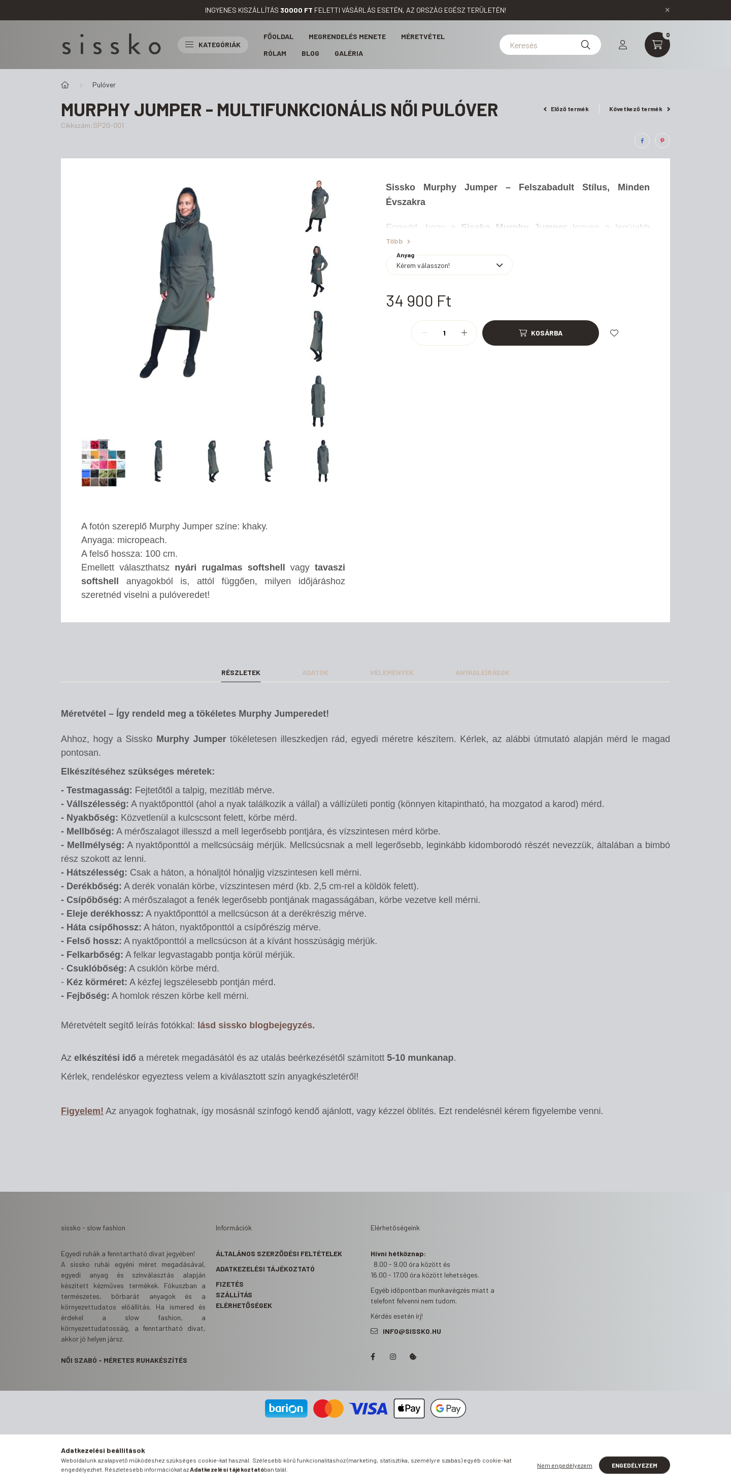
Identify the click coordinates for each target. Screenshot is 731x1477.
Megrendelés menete (347, 36)
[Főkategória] (65, 84)
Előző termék (566, 108)
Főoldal (278, 36)
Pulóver (104, 84)
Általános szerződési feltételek (279, 1253)
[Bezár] (667, 10)
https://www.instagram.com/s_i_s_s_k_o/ (393, 1357)
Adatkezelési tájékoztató (265, 1268)
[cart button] (657, 44)
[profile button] (623, 44)
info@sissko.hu (412, 1331)
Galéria (349, 53)
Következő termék (639, 108)
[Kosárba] (540, 333)
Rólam (274, 53)
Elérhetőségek (244, 1305)
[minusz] (424, 333)
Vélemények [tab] (392, 672)
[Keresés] (550, 45)
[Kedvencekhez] (614, 333)
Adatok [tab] (315, 672)
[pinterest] (662, 140)
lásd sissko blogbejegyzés (254, 1025)
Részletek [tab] (240, 672)
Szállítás (234, 1294)
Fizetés (230, 1284)
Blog (310, 53)
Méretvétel (423, 36)
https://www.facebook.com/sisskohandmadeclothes (372, 1357)
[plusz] (464, 333)
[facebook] (642, 140)
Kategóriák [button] (213, 44)
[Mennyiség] (444, 333)
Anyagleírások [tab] (482, 672)
